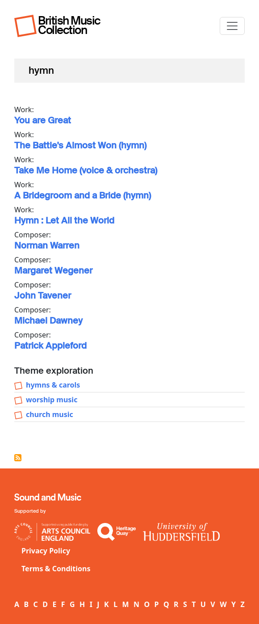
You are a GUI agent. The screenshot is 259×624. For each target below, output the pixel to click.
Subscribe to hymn (17, 457)
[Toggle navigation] (232, 26)
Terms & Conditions (56, 568)
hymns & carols (53, 385)
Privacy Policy (45, 551)
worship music (51, 400)
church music (49, 414)
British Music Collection (69, 25)
